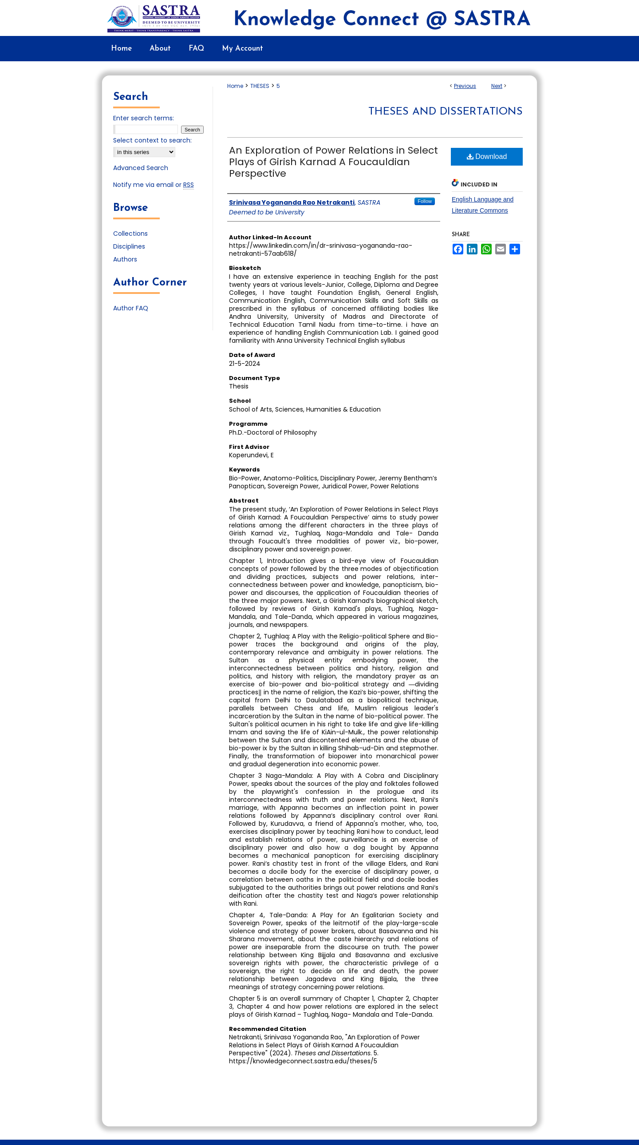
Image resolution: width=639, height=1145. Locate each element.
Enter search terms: (143, 118)
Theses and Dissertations (445, 112)
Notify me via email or (153, 185)
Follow (425, 201)
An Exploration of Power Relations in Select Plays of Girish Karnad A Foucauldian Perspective (333, 161)
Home (235, 86)
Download (487, 156)
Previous (465, 86)
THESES (259, 86)
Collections (130, 233)
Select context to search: (152, 140)
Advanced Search (140, 167)
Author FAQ (130, 308)
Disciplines (129, 246)
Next (496, 86)
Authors (125, 259)
